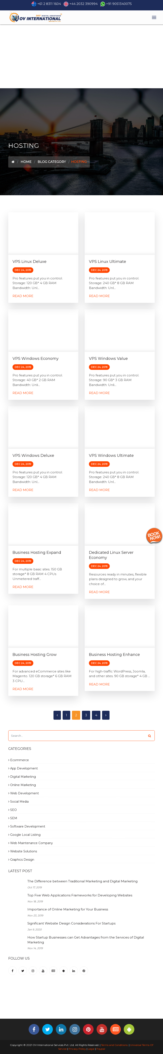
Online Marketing (22, 785)
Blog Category (52, 162)
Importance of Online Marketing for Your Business (67, 909)
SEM (12, 818)
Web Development (23, 793)
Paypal (100, 1048)
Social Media (18, 801)
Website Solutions (22, 851)
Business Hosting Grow (35, 654)
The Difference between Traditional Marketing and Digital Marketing (82, 881)
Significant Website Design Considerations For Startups (71, 923)
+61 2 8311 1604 (49, 4)
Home (26, 162)
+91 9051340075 (119, 4)
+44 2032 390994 (83, 4)
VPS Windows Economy (36, 358)
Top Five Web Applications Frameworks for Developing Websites (79, 895)
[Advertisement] (81, 56)
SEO (12, 810)
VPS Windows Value (108, 358)
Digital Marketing (22, 777)
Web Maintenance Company (30, 843)
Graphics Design (21, 860)
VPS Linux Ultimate (107, 261)
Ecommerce (18, 760)
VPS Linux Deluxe (29, 261)
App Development (23, 768)
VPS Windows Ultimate (111, 455)
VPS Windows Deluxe (33, 455)
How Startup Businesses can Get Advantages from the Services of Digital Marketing (85, 939)
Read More (23, 296)
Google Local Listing (24, 835)
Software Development (26, 826)
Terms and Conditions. (114, 1045)
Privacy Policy (77, 1048)
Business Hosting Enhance (114, 654)
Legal (91, 1048)
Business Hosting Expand (37, 552)
